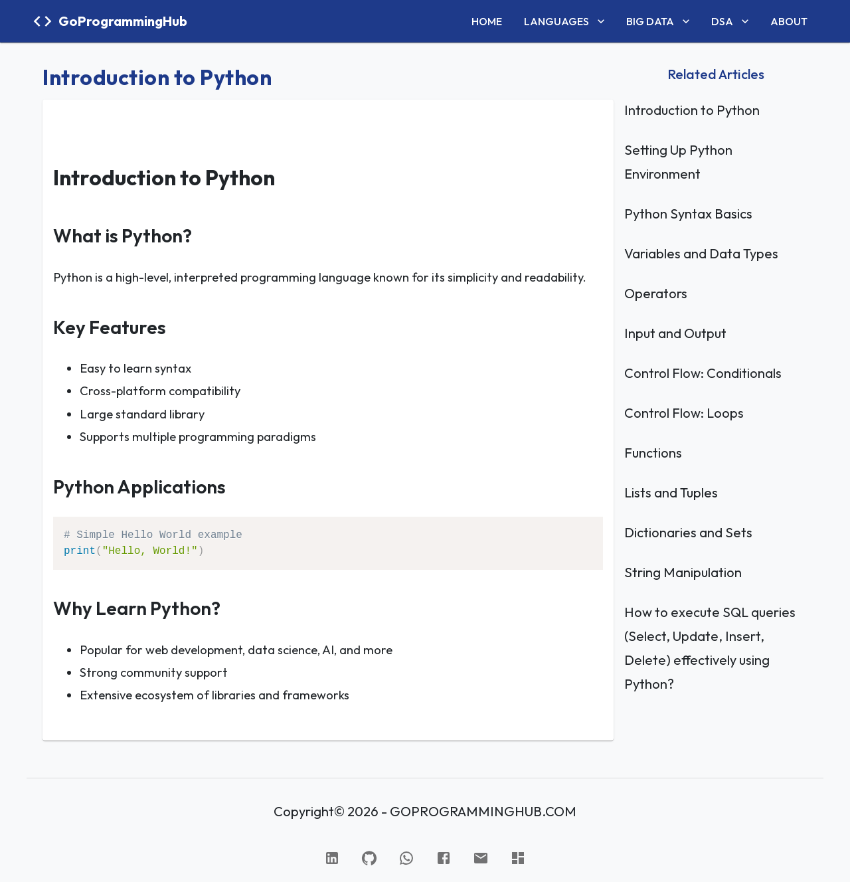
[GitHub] (369, 858)
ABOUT (789, 21)
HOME (486, 21)
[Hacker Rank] (518, 858)
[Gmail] (481, 858)
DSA (731, 21)
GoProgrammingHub (122, 21)
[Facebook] (443, 858)
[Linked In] (332, 858)
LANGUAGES (566, 21)
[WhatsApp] (406, 858)
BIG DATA (659, 21)
